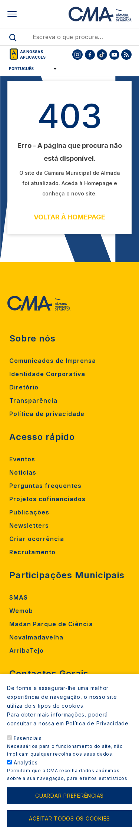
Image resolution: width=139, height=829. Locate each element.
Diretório (24, 387)
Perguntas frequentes (45, 485)
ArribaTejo (26, 650)
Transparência (33, 400)
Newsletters (29, 525)
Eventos (22, 459)
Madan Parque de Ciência (51, 624)
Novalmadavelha (36, 637)
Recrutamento (32, 552)
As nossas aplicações (33, 54)
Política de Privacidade (97, 732)
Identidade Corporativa (47, 374)
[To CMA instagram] (77, 54)
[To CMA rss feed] (126, 54)
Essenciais (28, 747)
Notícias (22, 472)
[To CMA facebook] (90, 54)
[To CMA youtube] (114, 54)
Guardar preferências (69, 805)
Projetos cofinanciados (47, 499)
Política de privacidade (47, 413)
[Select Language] (30, 68)
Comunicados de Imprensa (52, 360)
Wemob (21, 610)
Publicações (29, 512)
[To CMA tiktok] (102, 54)
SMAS (18, 597)
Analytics (26, 772)
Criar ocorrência (36, 538)
